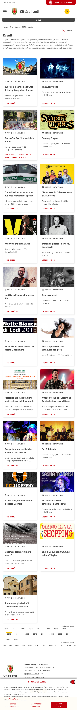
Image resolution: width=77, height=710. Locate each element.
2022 (39, 628)
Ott (63, 645)
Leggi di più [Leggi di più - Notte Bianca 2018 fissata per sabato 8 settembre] (10, 362)
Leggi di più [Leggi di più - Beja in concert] (47, 311)
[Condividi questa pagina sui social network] (68, 30)
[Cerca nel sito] (67, 11)
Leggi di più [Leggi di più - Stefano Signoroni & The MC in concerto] (47, 260)
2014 (43, 634)
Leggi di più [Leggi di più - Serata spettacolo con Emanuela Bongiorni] (47, 362)
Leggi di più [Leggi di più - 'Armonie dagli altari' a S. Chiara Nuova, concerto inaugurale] (10, 619)
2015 (35, 634)
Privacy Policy (13, 699)
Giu (36, 645)
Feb (11, 645)
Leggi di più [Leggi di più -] (47, 208)
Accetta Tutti (59, 705)
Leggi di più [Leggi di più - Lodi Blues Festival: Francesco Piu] (10, 311)
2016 (27, 634)
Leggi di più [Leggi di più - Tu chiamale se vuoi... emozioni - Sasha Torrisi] (47, 517)
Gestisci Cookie (13, 705)
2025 (14, 628)
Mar (17, 645)
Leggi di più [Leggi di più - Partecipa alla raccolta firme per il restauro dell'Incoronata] (10, 414)
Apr (23, 645)
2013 (52, 634)
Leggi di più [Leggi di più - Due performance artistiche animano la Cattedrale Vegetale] (10, 465)
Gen (5, 645)
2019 (64, 628)
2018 (24, 27)
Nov (69, 645)
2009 (16, 639)
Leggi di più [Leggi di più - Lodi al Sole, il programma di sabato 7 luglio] (47, 568)
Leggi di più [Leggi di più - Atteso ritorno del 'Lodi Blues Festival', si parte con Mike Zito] (47, 414)
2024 (23, 628)
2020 (56, 628)
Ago (51, 645)
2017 (18, 634)
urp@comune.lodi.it (31, 673)
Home (5, 27)
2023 (31, 628)
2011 (68, 634)
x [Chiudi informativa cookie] (72, 681)
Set (57, 645)
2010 (8, 639)
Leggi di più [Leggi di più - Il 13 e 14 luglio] (10, 517)
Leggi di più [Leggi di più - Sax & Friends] (47, 465)
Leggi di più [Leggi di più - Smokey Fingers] (47, 154)
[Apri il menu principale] (6, 12)
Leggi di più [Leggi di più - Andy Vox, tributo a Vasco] (10, 260)
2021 (48, 628)
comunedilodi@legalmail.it (34, 677)
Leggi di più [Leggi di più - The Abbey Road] (47, 103)
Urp (11, 27)
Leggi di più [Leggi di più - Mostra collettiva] (10, 568)
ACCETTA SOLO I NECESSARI (36, 705)
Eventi (17, 27)
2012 (60, 634)
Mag (30, 645)
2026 (6, 628)
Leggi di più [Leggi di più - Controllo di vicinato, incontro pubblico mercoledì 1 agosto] (10, 208)
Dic (75, 645)
